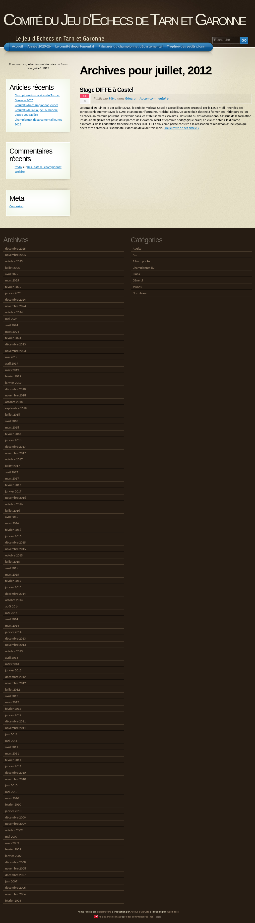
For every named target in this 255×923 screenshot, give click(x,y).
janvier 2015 (13, 587)
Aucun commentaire (154, 98)
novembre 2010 (15, 779)
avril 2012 (11, 696)
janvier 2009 (13, 856)
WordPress (173, 911)
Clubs (136, 274)
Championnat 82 (143, 268)
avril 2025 (11, 274)
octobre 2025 (14, 261)
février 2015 (13, 581)
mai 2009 (11, 836)
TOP (158, 917)
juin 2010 (11, 785)
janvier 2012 (13, 715)
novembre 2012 (15, 683)
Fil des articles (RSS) (110, 916)
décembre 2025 (15, 248)
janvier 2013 (13, 670)
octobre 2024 (14, 312)
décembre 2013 (15, 638)
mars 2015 (12, 574)
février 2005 (13, 900)
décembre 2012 (15, 677)
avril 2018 (11, 421)
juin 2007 (11, 881)
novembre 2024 (15, 306)
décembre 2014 (15, 594)
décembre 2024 (15, 299)
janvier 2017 (13, 491)
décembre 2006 (15, 887)
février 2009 (13, 849)
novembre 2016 (15, 497)
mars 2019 (12, 370)
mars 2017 (12, 478)
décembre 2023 (15, 344)
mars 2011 (12, 753)
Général (130, 98)
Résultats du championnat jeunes (36, 105)
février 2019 (13, 376)
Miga (113, 98)
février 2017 (13, 485)
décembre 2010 (15, 772)
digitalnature (104, 911)
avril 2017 (11, 472)
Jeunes (137, 287)
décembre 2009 (15, 817)
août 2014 (12, 606)
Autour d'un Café (139, 911)
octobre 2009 (14, 830)
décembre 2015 (15, 542)
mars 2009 (12, 843)
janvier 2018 (13, 440)
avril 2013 (11, 657)
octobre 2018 (14, 402)
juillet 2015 (12, 561)
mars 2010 (12, 798)
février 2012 (13, 708)
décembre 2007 (15, 875)
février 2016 (13, 530)
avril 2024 (11, 325)
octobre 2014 (14, 600)
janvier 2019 (13, 382)
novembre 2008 (15, 868)
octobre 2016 (14, 504)
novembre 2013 (15, 645)
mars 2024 (12, 331)
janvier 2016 (13, 536)
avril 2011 (11, 747)
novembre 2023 (15, 351)
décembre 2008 (15, 862)
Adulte (137, 248)
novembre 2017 (15, 453)
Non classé (140, 293)
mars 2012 (12, 702)
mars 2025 (12, 280)
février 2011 (13, 760)
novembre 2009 (15, 823)
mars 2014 (12, 625)
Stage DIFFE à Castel (106, 90)
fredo (18, 167)
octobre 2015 (14, 555)
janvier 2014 (13, 632)
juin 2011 (11, 734)
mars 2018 (12, 427)
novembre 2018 (15, 395)
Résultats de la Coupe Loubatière (36, 110)
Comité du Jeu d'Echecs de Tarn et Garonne (124, 19)
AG (135, 255)
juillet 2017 (12, 466)
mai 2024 (11, 319)
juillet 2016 (12, 510)
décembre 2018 (15, 389)
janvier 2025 (13, 293)
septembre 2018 (16, 408)
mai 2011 (11, 741)
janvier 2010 (13, 811)
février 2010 (13, 804)
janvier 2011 (13, 766)
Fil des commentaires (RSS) (139, 916)
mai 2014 (11, 613)
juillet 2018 (12, 414)
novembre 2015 (15, 549)
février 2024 (13, 338)
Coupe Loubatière (26, 114)
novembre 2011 (15, 728)
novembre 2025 (15, 255)
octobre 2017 (14, 459)
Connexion (16, 206)
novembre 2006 (15, 894)
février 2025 (13, 287)
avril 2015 (11, 568)
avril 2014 (11, 619)
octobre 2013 (14, 651)
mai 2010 (11, 792)
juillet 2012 (12, 689)
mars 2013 (12, 664)
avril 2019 (11, 363)
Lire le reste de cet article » (181, 128)
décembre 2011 (15, 721)
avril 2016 (11, 517)
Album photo (141, 261)
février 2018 (13, 434)
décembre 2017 (15, 446)
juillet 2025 (12, 268)
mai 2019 (11, 357)
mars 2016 (12, 523)
